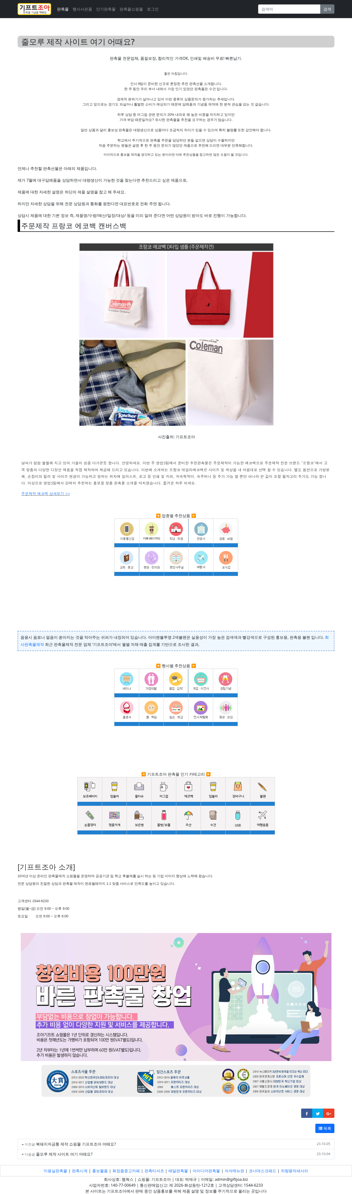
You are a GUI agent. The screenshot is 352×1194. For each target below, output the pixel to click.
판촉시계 (80, 1170)
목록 (325, 1128)
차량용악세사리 (294, 1170)
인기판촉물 (106, 9)
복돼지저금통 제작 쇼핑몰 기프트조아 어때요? (76, 1144)
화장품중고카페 (126, 1170)
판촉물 (63, 9)
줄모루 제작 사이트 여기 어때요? (64, 1154)
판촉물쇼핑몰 (131, 9)
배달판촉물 (178, 1170)
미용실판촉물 (55, 1170)
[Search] (289, 9)
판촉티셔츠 (154, 1170)
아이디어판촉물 (206, 1170)
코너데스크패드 (262, 1170)
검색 (327, 9)
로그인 (153, 9)
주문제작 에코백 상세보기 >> (45, 493)
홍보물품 (100, 1170)
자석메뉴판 (234, 1170)
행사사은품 (82, 9)
